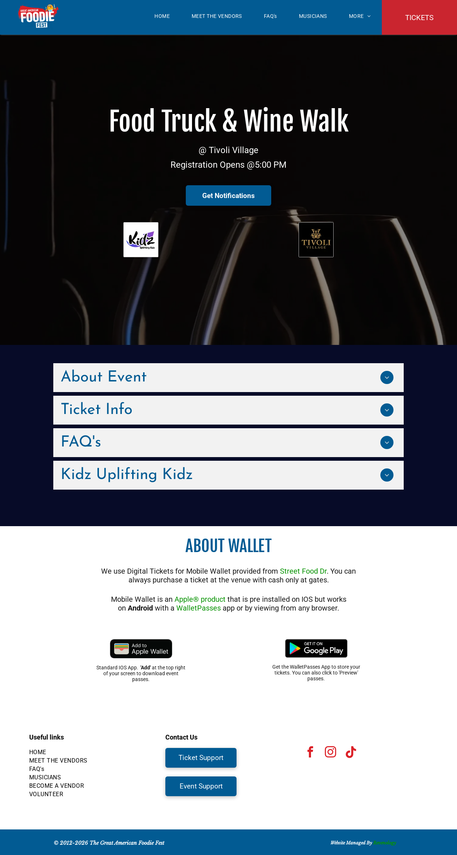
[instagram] (330, 753)
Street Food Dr (303, 571)
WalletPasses (198, 608)
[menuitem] (162, 16)
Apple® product (200, 599)
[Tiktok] (350, 753)
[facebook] (310, 753)
